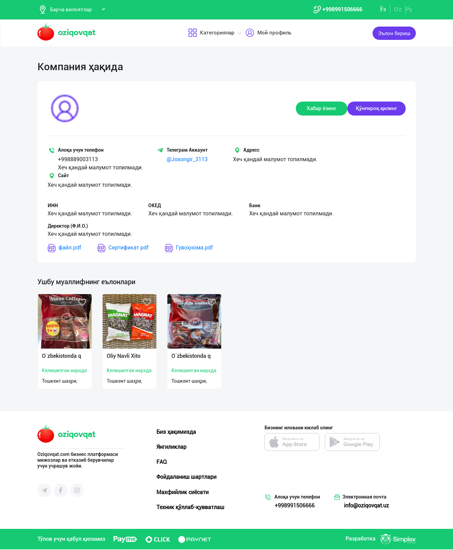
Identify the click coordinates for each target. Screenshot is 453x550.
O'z (398, 9)
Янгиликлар (171, 447)
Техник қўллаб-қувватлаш (190, 508)
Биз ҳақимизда (176, 432)
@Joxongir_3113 (187, 160)
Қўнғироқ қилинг (376, 109)
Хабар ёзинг (321, 109)
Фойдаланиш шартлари (186, 477)
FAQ (161, 462)
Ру (409, 9)
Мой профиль (268, 34)
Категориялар (211, 34)
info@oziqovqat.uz (366, 506)
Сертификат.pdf (123, 248)
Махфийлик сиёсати (182, 492)
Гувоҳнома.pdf (189, 248)
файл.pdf (64, 248)
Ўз (383, 9)
